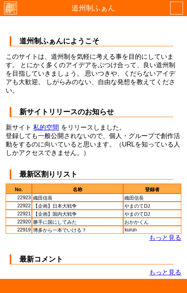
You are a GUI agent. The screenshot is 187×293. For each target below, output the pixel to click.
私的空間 (46, 127)
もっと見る (165, 237)
